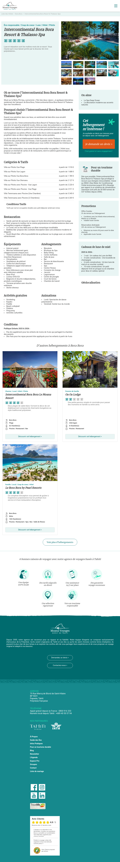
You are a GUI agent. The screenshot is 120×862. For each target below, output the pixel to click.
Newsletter (34, 754)
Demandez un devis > (60, 658)
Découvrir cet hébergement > (30, 436)
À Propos (34, 737)
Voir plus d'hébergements (60, 542)
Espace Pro (34, 761)
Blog (32, 750)
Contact (33, 768)
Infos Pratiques (36, 743)
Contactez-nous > (60, 665)
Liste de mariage (37, 771)
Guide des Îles (36, 740)
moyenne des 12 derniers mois (41, 825)
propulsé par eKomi (48, 850)
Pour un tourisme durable (40, 747)
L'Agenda (34, 757)
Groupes (33, 764)
